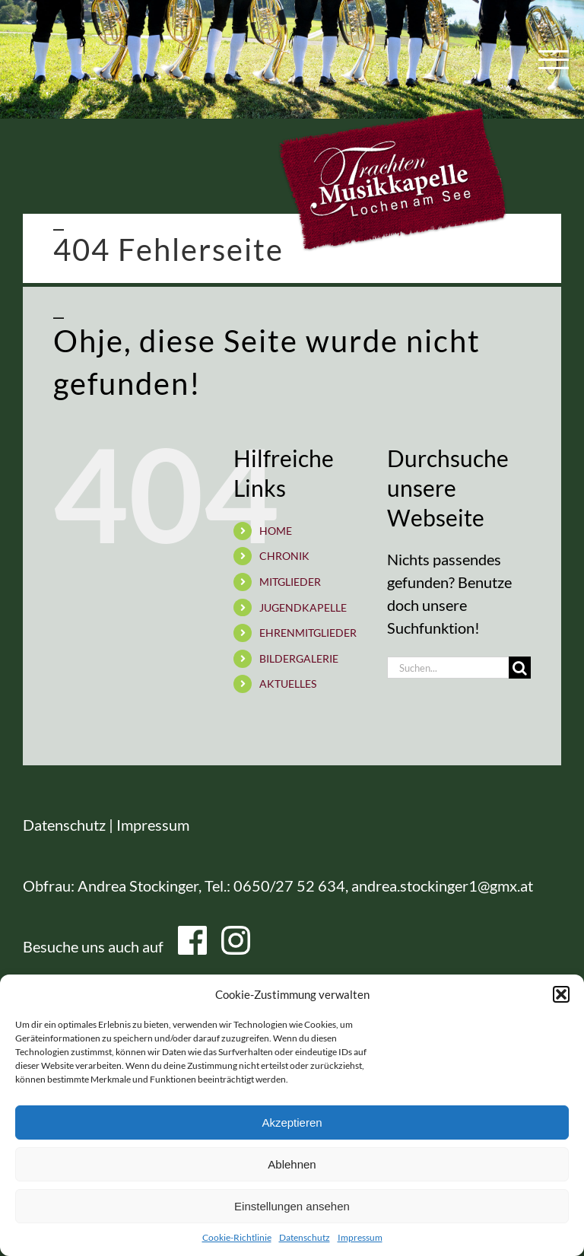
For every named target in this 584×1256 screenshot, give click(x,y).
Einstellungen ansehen (292, 1206)
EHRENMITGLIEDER (308, 632)
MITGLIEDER (290, 581)
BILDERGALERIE (298, 658)
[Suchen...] (448, 668)
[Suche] (520, 668)
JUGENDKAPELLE (303, 607)
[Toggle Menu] (550, 59)
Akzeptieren (292, 1122)
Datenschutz (304, 1237)
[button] (561, 994)
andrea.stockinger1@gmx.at (442, 885)
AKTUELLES (287, 683)
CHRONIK (284, 555)
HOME (275, 530)
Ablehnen (292, 1164)
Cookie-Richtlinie (236, 1237)
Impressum (360, 1237)
